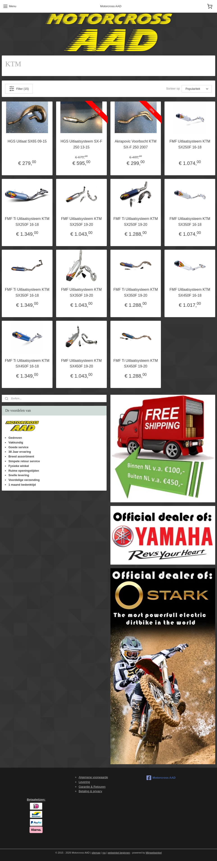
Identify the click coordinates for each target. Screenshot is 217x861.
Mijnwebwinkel (154, 852)
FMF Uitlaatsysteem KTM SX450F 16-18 (189, 292)
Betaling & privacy (90, 791)
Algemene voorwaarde (93, 777)
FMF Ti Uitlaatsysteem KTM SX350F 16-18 (27, 292)
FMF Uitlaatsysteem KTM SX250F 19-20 (81, 221)
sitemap (96, 852)
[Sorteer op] (197, 88)
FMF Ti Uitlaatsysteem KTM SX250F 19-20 (135, 221)
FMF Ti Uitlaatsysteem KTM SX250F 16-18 (27, 221)
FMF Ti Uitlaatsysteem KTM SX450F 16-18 (27, 363)
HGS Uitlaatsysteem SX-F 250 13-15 (81, 144)
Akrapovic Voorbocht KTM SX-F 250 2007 (135, 144)
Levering (84, 782)
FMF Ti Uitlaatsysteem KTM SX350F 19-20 (135, 292)
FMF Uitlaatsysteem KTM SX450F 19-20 (81, 363)
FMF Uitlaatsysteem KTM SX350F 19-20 (81, 292)
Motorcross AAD (161, 777)
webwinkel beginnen (119, 852)
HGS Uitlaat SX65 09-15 (27, 141)
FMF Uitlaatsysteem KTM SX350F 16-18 (189, 221)
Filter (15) (19, 88)
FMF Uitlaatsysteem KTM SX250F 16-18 (189, 144)
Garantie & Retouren (92, 786)
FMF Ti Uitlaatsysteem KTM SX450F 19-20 (135, 363)
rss (104, 852)
